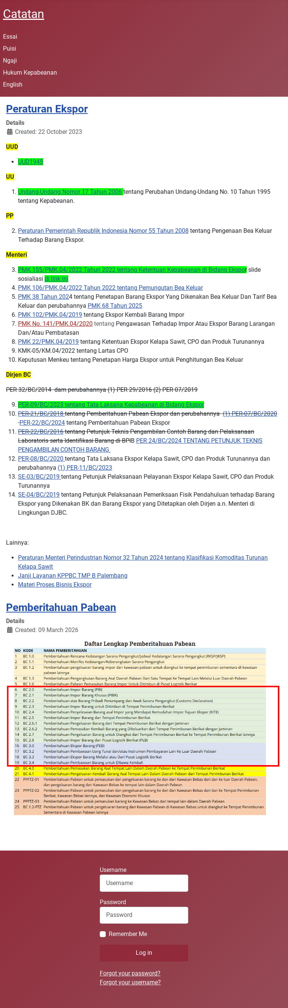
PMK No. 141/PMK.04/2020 (55, 323)
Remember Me (128, 934)
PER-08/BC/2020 (41, 458)
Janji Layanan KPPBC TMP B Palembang (73, 575)
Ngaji (10, 60)
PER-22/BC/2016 (40, 431)
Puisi (9, 48)
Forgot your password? (130, 973)
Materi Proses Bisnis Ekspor (55, 584)
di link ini (56, 278)
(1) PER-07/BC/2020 (250, 413)
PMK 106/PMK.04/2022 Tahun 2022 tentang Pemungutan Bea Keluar (110, 287)
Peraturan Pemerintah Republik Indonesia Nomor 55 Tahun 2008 (103, 230)
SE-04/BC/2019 (39, 494)
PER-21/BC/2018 (41, 413)
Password (113, 902)
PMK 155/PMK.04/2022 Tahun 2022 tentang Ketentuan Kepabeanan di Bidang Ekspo (131, 269)
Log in (144, 952)
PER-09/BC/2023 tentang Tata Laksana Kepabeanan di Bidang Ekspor (111, 404)
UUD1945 (30, 161)
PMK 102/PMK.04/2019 (50, 314)
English (12, 84)
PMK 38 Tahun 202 (43, 296)
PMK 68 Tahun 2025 (115, 305)
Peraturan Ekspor (47, 109)
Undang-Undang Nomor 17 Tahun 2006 (70, 191)
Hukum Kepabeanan (30, 72)
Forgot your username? (130, 982)
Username (113, 869)
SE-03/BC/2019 (39, 476)
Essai (10, 36)
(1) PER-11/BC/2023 (85, 467)
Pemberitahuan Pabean (61, 607)
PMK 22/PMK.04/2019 (48, 341)
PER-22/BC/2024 (42, 422)
